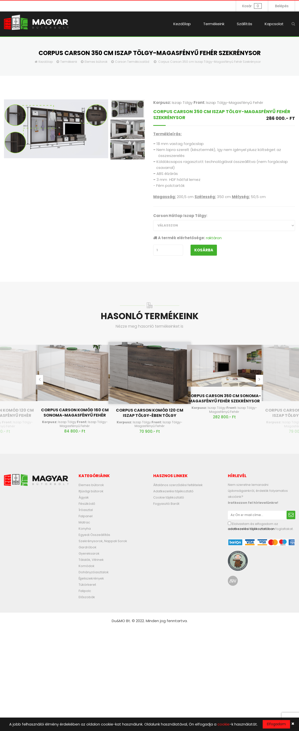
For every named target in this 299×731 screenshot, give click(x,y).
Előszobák (87, 597)
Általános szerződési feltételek (178, 485)
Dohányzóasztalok (94, 572)
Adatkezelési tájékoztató (173, 491)
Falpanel (86, 516)
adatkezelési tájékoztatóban (251, 528)
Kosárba (203, 250)
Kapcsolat (274, 23)
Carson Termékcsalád (132, 62)
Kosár (252, 6)
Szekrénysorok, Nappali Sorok (103, 541)
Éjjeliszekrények (91, 578)
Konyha (85, 528)
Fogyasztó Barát (166, 503)
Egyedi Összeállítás (94, 534)
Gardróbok (88, 547)
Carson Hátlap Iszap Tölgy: (180, 215)
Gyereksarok (89, 553)
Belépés (282, 5)
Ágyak (84, 497)
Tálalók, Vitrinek (91, 559)
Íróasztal (86, 510)
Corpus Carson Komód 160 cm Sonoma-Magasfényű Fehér (75, 412)
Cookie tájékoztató (168, 497)
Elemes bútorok (96, 62)
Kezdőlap (182, 23)
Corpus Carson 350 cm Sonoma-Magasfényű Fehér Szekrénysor (224, 398)
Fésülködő (87, 503)
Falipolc (85, 590)
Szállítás (244, 23)
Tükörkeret (87, 584)
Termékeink (213, 23)
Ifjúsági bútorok (91, 491)
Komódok (87, 566)
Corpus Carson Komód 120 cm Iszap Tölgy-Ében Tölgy (149, 412)
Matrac (84, 522)
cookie (223, 724)
